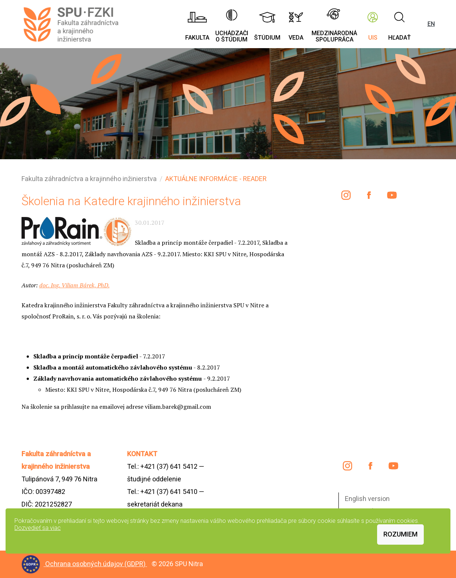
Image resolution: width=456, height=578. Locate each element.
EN (431, 23)
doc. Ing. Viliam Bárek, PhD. (74, 285)
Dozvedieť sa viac (37, 527)
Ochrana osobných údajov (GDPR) (96, 564)
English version (367, 498)
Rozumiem (400, 534)
